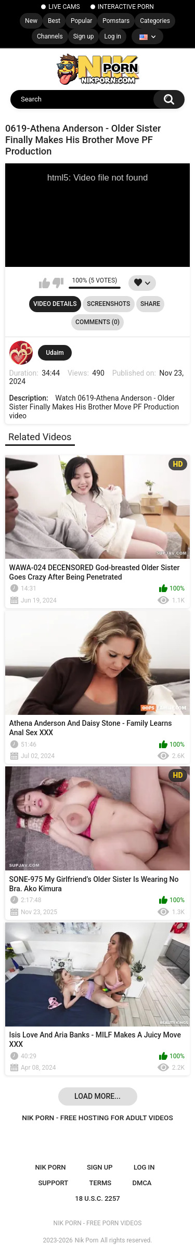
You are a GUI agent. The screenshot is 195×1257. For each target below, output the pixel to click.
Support (53, 1183)
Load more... (97, 1096)
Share (150, 303)
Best (54, 20)
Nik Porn (87, 1240)
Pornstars (115, 20)
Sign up (83, 36)
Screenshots (108, 303)
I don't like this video (58, 283)
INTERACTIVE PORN (126, 6)
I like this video (44, 283)
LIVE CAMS (64, 6)
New (31, 20)
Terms (100, 1183)
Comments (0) (97, 322)
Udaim (55, 352)
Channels (50, 36)
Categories (155, 20)
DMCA (142, 1183)
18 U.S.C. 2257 (97, 1198)
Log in (112, 36)
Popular (81, 20)
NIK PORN (50, 1167)
